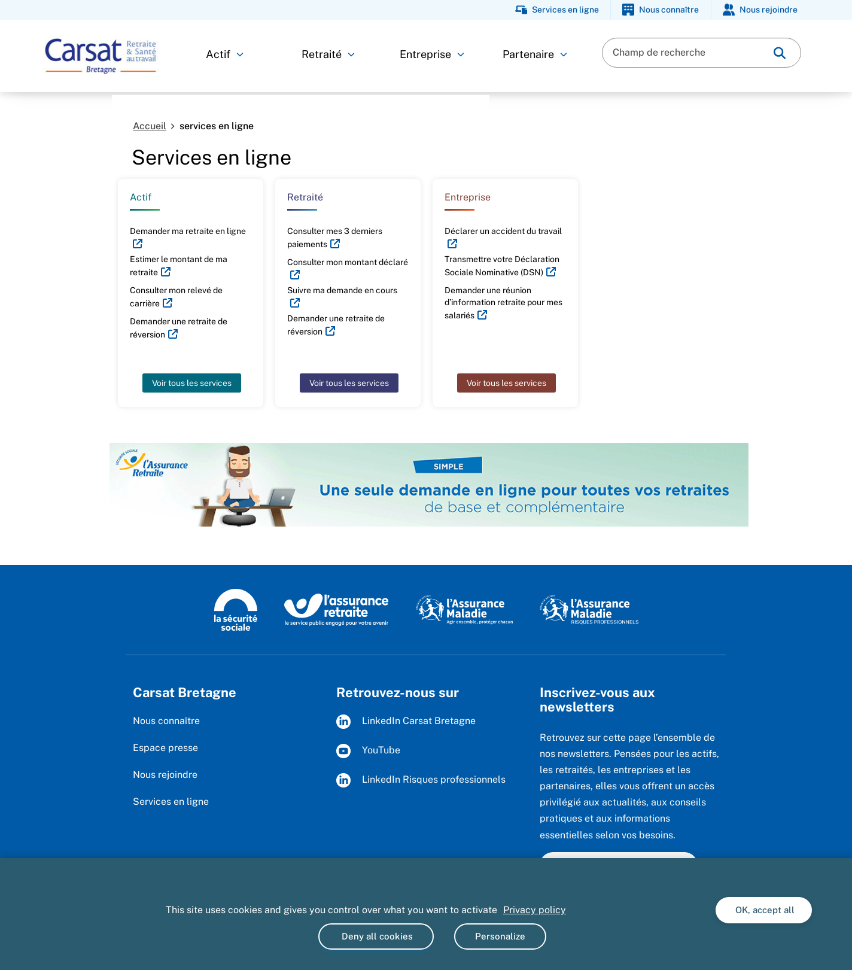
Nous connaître (166, 720)
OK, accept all (764, 910)
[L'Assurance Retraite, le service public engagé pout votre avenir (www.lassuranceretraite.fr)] (336, 609)
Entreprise (432, 54)
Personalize (500, 936)
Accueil (149, 126)
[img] (780, 53)
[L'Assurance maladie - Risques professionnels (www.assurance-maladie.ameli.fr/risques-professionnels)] (589, 609)
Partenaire (535, 54)
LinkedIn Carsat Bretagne (406, 721)
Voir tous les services (192, 383)
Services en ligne (171, 801)
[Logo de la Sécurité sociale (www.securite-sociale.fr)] (235, 609)
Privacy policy (534, 910)
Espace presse (165, 747)
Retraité (328, 54)
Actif (225, 54)
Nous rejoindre (165, 774)
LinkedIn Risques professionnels (421, 780)
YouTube (368, 751)
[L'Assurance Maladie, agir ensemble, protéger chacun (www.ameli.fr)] (466, 609)
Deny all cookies (376, 936)
